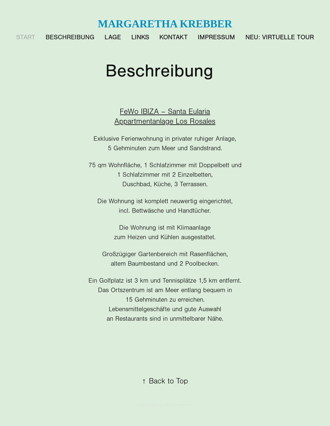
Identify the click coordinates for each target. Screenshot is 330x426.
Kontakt (173, 37)
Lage (113, 37)
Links (140, 37)
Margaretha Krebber (165, 24)
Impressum (216, 37)
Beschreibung (70, 37)
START (25, 37)
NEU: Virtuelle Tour (279, 37)
